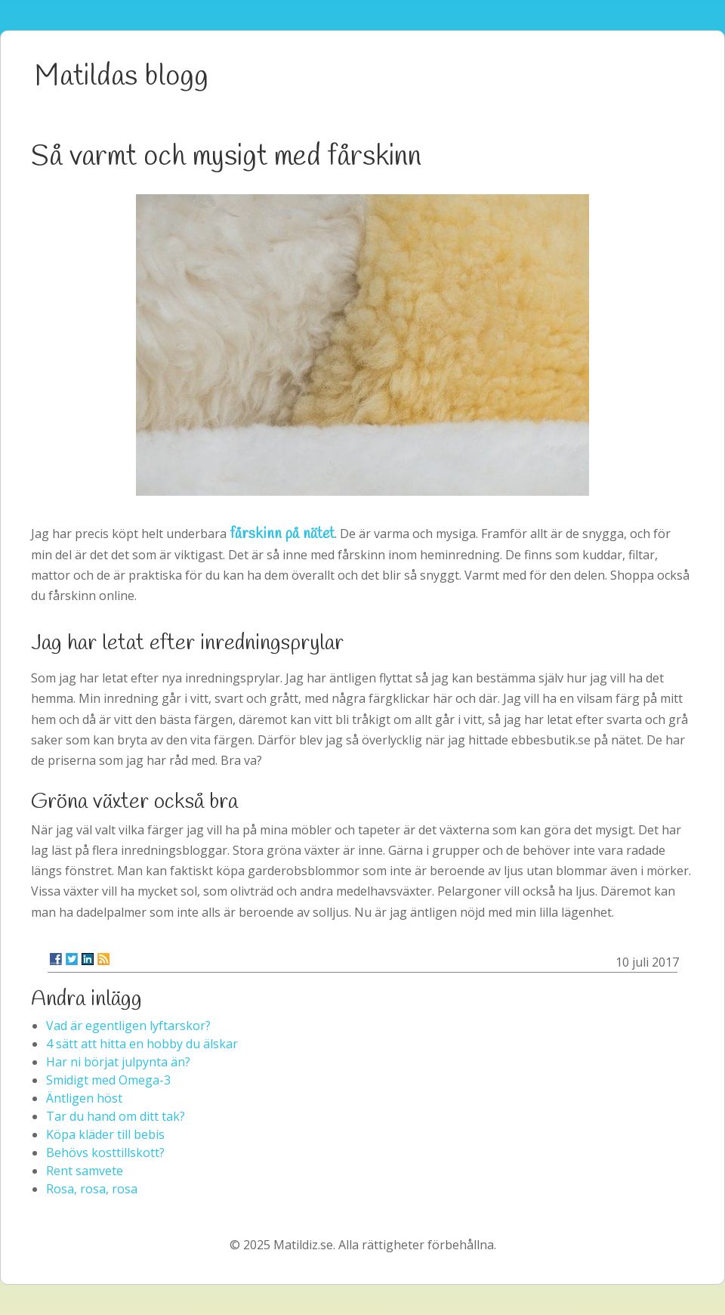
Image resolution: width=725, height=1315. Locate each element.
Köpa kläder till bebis (105, 1134)
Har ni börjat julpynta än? (118, 1062)
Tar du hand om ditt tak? (115, 1116)
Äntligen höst (84, 1098)
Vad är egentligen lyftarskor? (128, 1025)
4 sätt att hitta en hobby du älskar (142, 1043)
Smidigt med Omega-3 (108, 1080)
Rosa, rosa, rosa (91, 1188)
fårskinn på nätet (282, 534)
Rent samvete (84, 1170)
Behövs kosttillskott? (105, 1152)
